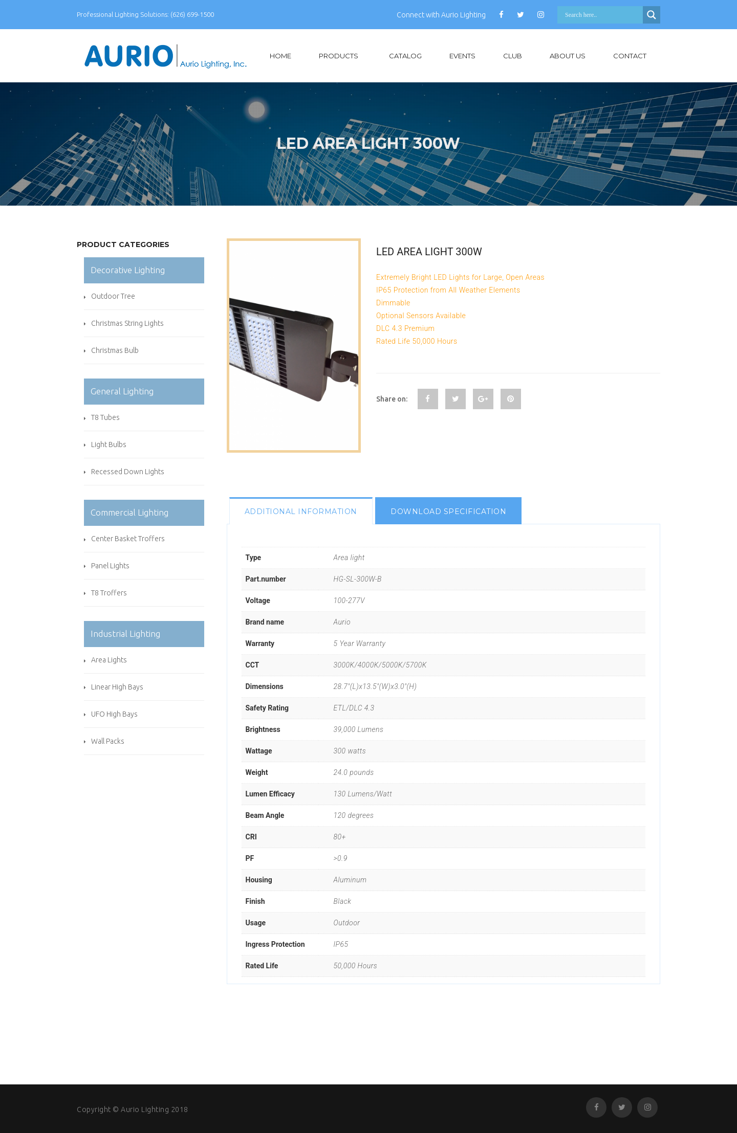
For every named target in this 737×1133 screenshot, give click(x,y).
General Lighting (122, 391)
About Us (568, 56)
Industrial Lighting (125, 633)
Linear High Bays (117, 687)
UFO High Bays (114, 714)
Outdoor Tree (113, 296)
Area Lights (109, 660)
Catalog (405, 56)
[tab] (301, 510)
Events (462, 56)
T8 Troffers (109, 593)
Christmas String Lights (127, 323)
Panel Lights (110, 566)
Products (338, 56)
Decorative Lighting (128, 270)
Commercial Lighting (129, 512)
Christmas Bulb (115, 350)
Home (280, 56)
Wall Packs (107, 741)
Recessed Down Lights (127, 472)
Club (512, 56)
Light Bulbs (108, 444)
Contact (629, 56)
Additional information (301, 511)
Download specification (448, 511)
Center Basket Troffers (128, 539)
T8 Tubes (105, 417)
